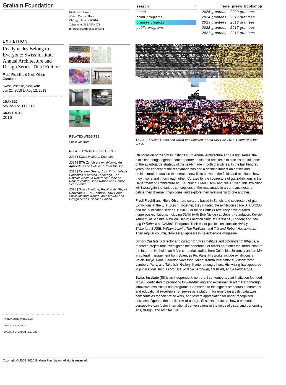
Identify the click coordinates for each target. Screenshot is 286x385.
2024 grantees (214, 17)
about (141, 12)
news (225, 6)
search (143, 6)
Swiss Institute (79, 142)
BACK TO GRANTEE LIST (21, 331)
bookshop (253, 6)
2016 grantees (242, 33)
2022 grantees (214, 28)
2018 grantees (242, 22)
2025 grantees (214, 12)
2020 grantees (242, 12)
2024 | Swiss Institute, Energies (91, 156)
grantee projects (150, 22)
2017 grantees (242, 28)
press (237, 6)
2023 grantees (214, 22)
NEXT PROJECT (15, 325)
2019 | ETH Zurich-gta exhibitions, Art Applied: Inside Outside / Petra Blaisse (96, 164)
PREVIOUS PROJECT (19, 318)
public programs (150, 28)
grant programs (150, 17)
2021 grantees (214, 33)
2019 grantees (242, 17)
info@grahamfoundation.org (86, 28)
